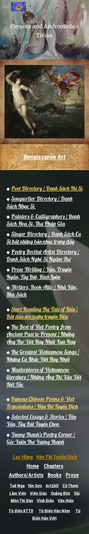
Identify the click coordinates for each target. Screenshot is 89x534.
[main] (45, 29)
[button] (5, 6)
